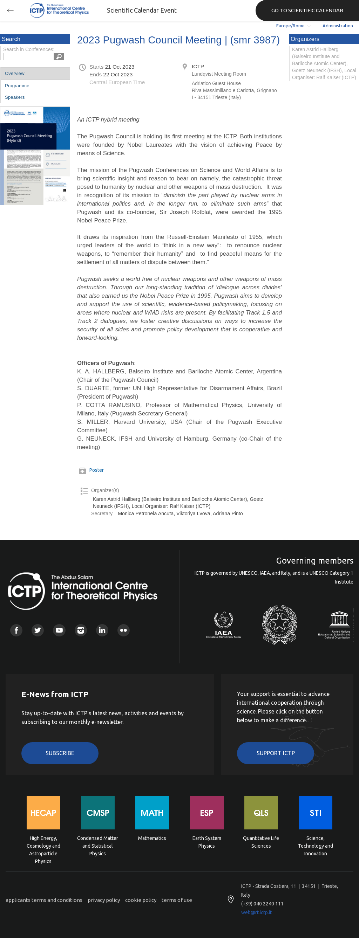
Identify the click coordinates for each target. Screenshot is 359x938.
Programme (17, 85)
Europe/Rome (290, 25)
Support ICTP (276, 753)
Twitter (38, 630)
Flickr (123, 630)
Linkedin (102, 630)
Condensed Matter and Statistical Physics (97, 845)
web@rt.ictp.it (256, 912)
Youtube (59, 630)
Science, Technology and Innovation (315, 845)
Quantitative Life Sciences (261, 842)
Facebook (16, 630)
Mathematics (152, 838)
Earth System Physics (206, 842)
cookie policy (140, 900)
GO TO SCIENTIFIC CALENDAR (307, 10)
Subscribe (60, 753)
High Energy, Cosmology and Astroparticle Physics (43, 845)
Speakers (15, 97)
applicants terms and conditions (44, 900)
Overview (15, 73)
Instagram (81, 630)
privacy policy (104, 900)
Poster (96, 470)
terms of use (177, 900)
